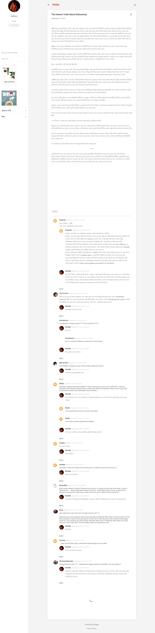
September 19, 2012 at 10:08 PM (73, 510)
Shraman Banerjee (66, 561)
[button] (131, 14)
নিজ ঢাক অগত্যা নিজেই (9, 53)
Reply (61, 289)
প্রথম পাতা (5, 59)
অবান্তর (55, 4)
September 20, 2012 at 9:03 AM (80, 348)
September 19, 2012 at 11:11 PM (80, 418)
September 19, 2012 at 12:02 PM (78, 293)
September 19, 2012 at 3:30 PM (77, 320)
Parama (62, 540)
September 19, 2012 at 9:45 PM (80, 496)
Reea (61, 510)
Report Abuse (92, 628)
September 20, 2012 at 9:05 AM (80, 547)
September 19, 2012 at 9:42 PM (80, 327)
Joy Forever (64, 293)
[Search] (135, 5)
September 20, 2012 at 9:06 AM (80, 568)
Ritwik (61, 384)
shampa (62, 464)
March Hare (63, 363)
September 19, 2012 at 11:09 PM (80, 408)
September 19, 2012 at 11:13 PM (75, 540)
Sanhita (62, 443)
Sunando (62, 220)
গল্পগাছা (54, 211)
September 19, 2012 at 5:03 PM (73, 383)
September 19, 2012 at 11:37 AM (76, 220)
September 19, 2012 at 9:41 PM (80, 271)
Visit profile (14, 25)
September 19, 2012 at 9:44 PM (80, 394)
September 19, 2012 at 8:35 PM (76, 485)
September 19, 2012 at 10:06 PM (84, 338)
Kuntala (68, 271)
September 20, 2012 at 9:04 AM (80, 429)
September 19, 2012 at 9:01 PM (81, 230)
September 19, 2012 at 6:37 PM (74, 443)
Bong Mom (63, 485)
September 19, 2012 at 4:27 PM (77, 363)
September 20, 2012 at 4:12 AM (82, 561)
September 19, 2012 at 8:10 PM (74, 464)
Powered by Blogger (92, 624)
